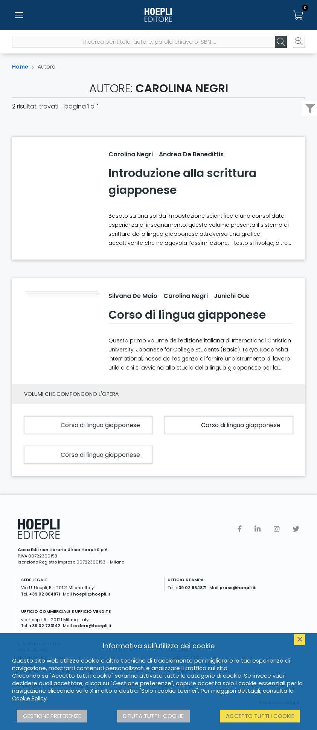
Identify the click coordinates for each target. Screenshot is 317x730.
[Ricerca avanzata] (299, 42)
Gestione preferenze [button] (52, 716)
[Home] (158, 15)
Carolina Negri (130, 154)
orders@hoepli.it (92, 626)
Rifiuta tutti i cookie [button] (153, 716)
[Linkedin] (258, 529)
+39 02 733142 (44, 626)
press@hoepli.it (237, 588)
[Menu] (19, 15)
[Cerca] (281, 42)
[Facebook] (240, 529)
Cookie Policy (29, 698)
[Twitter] (296, 529)
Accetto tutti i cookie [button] (260, 716)
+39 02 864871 (44, 594)
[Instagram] (277, 529)
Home (20, 66)
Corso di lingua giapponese (187, 315)
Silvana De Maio (132, 296)
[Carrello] (298, 15)
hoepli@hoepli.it (92, 594)
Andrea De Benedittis (191, 154)
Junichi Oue (232, 296)
